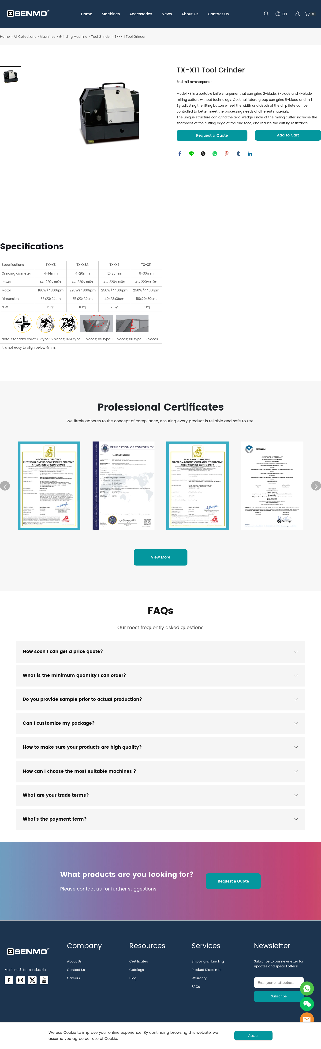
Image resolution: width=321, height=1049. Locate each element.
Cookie (69, 1033)
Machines (111, 14)
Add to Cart (288, 135)
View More (160, 558)
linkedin (250, 154)
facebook (180, 154)
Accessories (140, 14)
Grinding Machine (73, 36)
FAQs (160, 612)
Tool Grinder (101, 36)
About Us (189, 14)
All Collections (25, 36)
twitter (203, 154)
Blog (132, 983)
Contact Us (218, 14)
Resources (147, 951)
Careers (73, 983)
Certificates (138, 966)
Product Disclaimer (207, 974)
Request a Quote (212, 135)
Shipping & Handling (208, 966)
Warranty (199, 983)
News (167, 14)
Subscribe (279, 1001)
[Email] (279, 987)
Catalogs (136, 974)
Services (206, 951)
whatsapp (215, 154)
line (191, 154)
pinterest (227, 154)
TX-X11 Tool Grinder (130, 36)
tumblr (238, 154)
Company (84, 951)
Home (86, 14)
